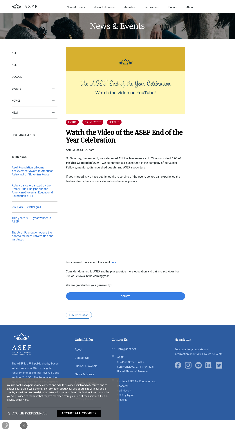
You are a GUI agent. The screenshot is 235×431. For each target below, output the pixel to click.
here (25, 399)
